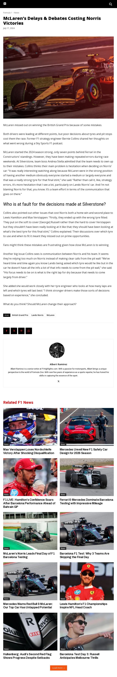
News (16, 13)
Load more (58, 667)
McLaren (50, 315)
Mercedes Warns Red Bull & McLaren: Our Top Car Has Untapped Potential (28, 605)
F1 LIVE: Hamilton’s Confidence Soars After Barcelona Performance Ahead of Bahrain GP (29, 503)
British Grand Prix (20, 315)
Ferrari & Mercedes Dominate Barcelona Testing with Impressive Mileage (86, 501)
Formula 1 (7, 13)
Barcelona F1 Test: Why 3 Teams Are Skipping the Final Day (84, 555)
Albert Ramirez (58, 364)
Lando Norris (37, 315)
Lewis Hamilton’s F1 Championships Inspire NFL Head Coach (83, 605)
